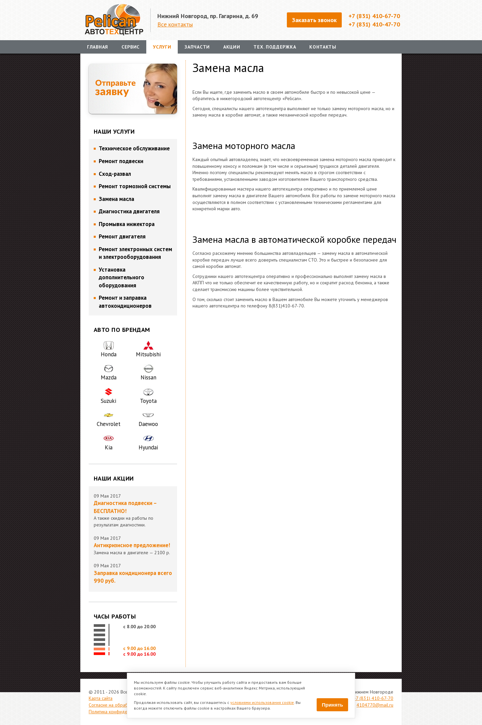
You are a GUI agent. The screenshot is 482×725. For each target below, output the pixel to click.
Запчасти (197, 47)
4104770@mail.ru (374, 705)
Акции (231, 47)
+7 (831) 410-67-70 (373, 698)
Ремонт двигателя (122, 236)
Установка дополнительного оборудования (121, 277)
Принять (332, 705)
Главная (97, 47)
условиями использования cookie (262, 702)
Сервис (131, 47)
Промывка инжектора (127, 224)
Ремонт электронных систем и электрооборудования (135, 253)
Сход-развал (115, 173)
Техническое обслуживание (134, 148)
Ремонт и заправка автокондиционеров (125, 301)
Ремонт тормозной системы (135, 186)
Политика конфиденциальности (121, 712)
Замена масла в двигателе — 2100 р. (133, 548)
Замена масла (116, 199)
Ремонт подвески (121, 161)
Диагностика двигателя (129, 211)
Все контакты (175, 24)
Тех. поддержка (274, 47)
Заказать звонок (314, 20)
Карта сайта (100, 698)
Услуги (162, 47)
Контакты (322, 47)
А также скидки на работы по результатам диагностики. (133, 513)
